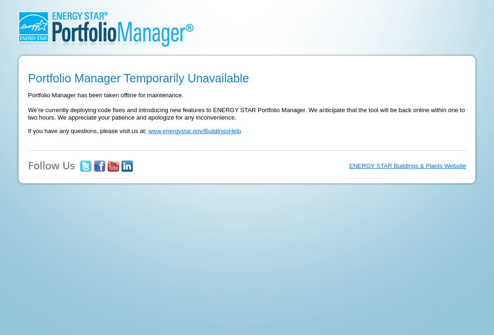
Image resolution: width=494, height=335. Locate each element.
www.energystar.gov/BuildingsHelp (194, 130)
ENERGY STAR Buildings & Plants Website (407, 165)
